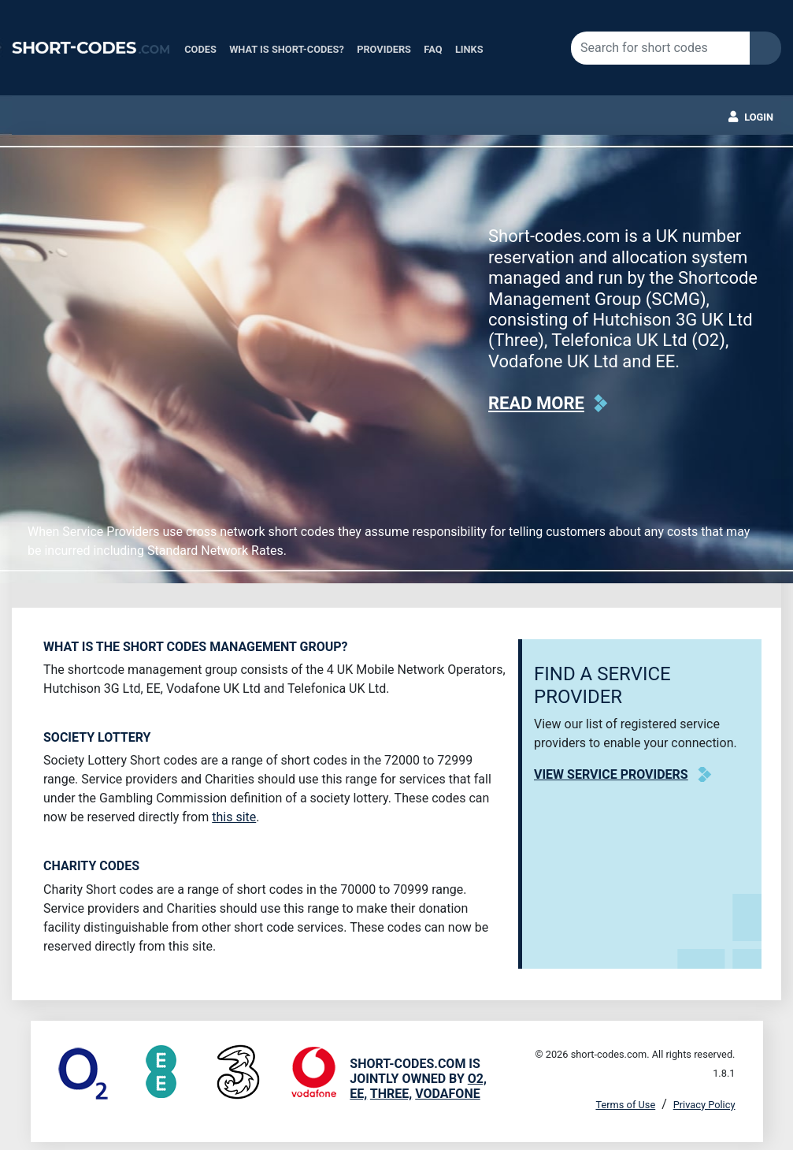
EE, (358, 1093)
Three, (391, 1093)
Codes (200, 49)
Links (469, 49)
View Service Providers (611, 774)
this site (234, 816)
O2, (477, 1078)
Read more (536, 403)
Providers (384, 49)
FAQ (433, 49)
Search (765, 48)
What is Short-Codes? (286, 49)
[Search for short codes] (660, 48)
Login (758, 117)
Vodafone (447, 1093)
